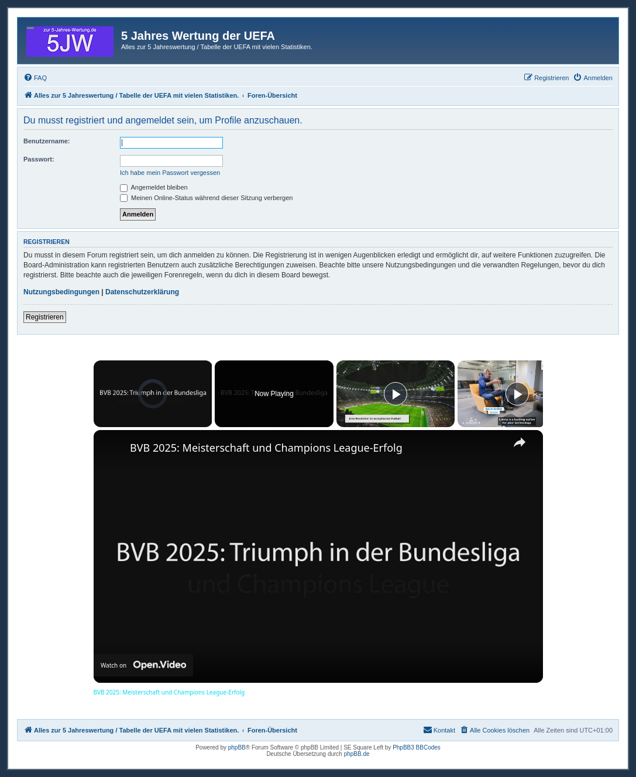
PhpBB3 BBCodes (417, 747)
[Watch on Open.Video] (143, 665)
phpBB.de (357, 754)
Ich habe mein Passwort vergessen (170, 172)
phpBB (237, 747)
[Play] (395, 393)
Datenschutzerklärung (142, 292)
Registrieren (45, 317)
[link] (112, 448)
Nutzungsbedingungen (61, 292)
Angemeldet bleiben (154, 187)
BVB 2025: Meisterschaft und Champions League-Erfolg (266, 448)
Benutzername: (46, 141)
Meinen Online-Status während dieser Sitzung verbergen (206, 197)
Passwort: (38, 159)
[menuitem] (35, 78)
